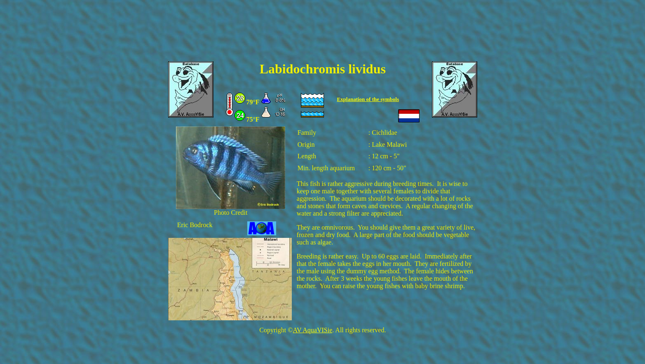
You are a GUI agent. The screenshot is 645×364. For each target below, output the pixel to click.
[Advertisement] (323, 35)
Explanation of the (358, 99)
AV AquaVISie (312, 329)
